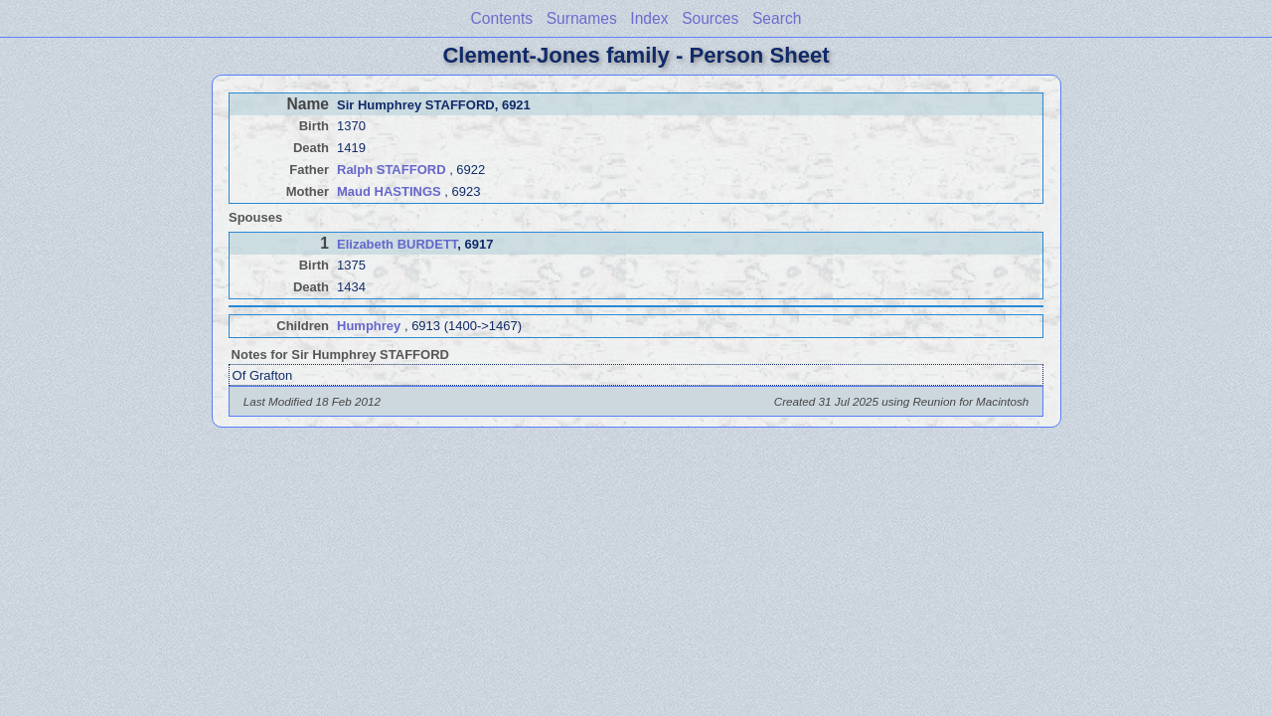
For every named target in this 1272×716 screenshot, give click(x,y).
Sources (710, 18)
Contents (502, 18)
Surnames (582, 18)
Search (776, 18)
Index (649, 18)
